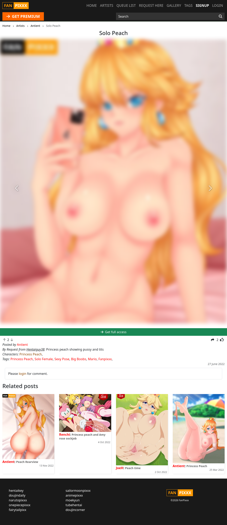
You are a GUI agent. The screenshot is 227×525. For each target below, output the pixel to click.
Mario (92, 359)
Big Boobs (78, 359)
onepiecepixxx (19, 505)
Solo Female (43, 359)
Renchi (64, 434)
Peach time (133, 468)
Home (92, 5)
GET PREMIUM (23, 16)
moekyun (73, 500)
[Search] (220, 16)
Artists (106, 5)
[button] (17, 188)
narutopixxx (18, 500)
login (22, 373)
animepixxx (74, 495)
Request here (151, 5)
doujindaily (17, 495)
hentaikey (16, 490)
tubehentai (74, 505)
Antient (8, 462)
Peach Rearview (27, 462)
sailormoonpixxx (78, 490)
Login (217, 5)
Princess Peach (30, 354)
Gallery (174, 5)
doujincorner (75, 510)
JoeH (119, 468)
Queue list (126, 5)
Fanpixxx (105, 359)
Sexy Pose (61, 359)
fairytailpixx (17, 510)
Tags (188, 5)
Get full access (113, 332)
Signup (202, 5)
